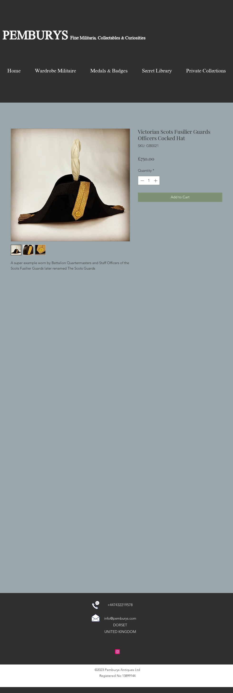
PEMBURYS (35, 36)
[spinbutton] (149, 180)
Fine (74, 38)
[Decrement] (142, 180)
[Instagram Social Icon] (117, 651)
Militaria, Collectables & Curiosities (112, 38)
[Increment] (156, 180)
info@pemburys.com (120, 618)
